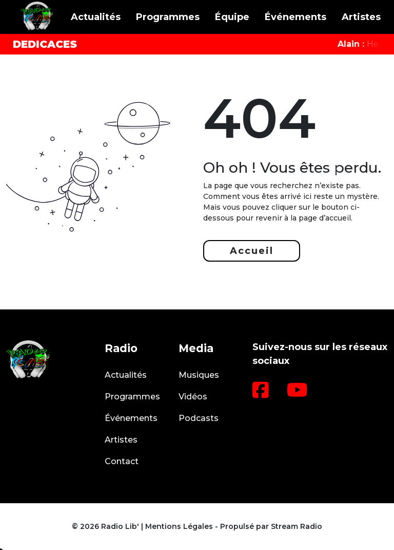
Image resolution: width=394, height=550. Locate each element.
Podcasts (199, 418)
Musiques (199, 375)
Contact (122, 461)
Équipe (232, 17)
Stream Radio (296, 526)
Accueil (251, 250)
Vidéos (193, 396)
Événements (295, 17)
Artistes (361, 17)
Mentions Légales (179, 526)
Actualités (96, 17)
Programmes (168, 17)
